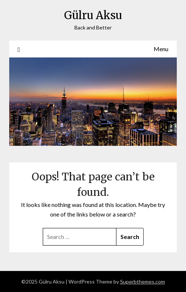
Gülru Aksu (93, 15)
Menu (161, 48)
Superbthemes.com (142, 281)
